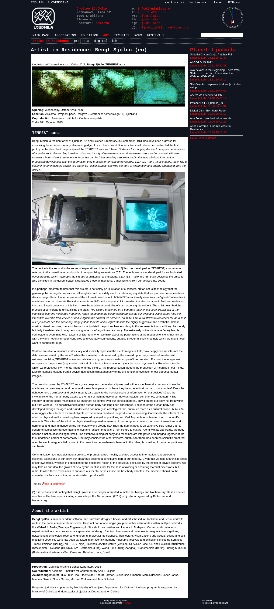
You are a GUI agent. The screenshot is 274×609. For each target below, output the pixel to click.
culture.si (174, 3)
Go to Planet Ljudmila (203, 141)
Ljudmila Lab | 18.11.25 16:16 (208, 83)
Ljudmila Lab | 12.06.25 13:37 (208, 136)
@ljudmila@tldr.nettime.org (164, 31)
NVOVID (127, 606)
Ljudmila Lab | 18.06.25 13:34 (208, 109)
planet (217, 3)
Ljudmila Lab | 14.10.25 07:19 (208, 101)
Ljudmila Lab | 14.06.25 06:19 (208, 117)
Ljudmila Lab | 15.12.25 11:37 (208, 61)
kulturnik (198, 3)
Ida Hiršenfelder (55, 487)
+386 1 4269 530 (152, 14)
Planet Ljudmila (213, 52)
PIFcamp (235, 3)
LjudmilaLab (150, 18)
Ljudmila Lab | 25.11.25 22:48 (208, 69)
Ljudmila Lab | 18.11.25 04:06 (208, 94)
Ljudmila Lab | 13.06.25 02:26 (208, 125)
